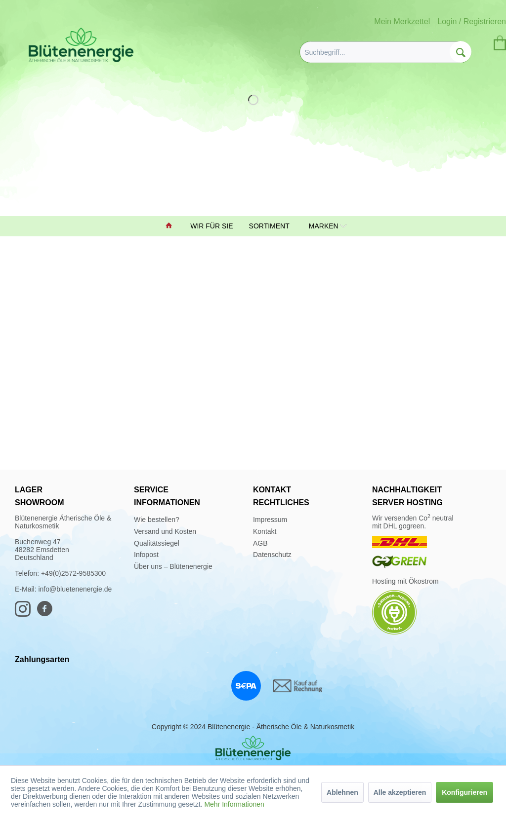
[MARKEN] (322, 226)
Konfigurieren (464, 792)
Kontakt (264, 531)
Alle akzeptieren (400, 792)
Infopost (146, 554)
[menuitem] (385, 52)
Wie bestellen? (156, 519)
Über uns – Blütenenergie (173, 566)
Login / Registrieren (471, 21)
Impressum (270, 519)
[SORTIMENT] (270, 226)
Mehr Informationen (234, 804)
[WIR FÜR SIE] (212, 226)
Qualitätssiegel (156, 543)
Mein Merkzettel (402, 21)
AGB (260, 543)
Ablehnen (342, 792)
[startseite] (170, 226)
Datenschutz (272, 554)
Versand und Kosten (165, 531)
